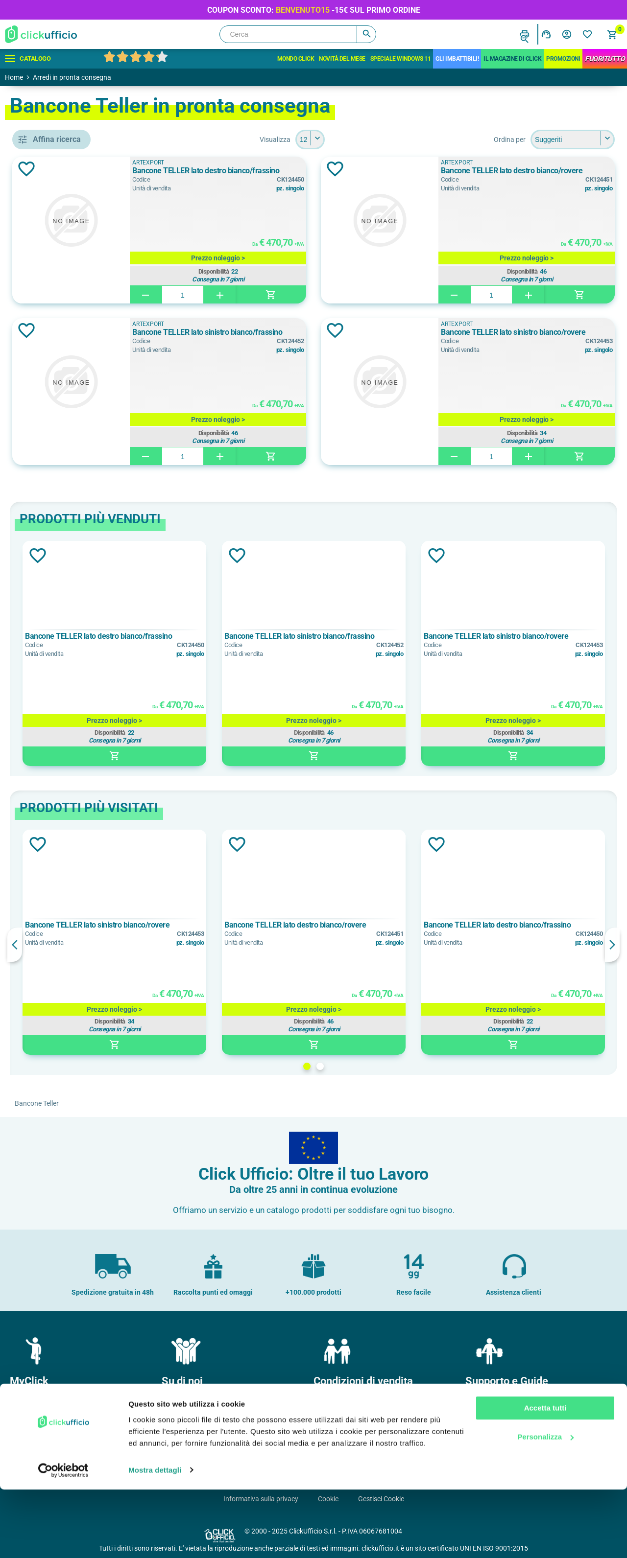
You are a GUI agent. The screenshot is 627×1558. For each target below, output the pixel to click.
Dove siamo (183, 1418)
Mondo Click (295, 58)
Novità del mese (342, 58)
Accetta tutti (545, 1477)
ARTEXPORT (62, 464)
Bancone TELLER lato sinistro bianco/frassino (294, 337)
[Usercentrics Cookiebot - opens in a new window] (63, 1539)
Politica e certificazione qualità (212, 1434)
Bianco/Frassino (69, 525)
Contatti (481, 1402)
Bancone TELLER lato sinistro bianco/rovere (531, 337)
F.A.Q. (478, 1434)
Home (14, 77)
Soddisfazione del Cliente (203, 1449)
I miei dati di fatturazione (51, 1449)
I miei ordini (31, 1418)
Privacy (480, 1418)
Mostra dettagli (154, 1539)
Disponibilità (305, 270)
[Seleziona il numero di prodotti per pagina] (381, 139)
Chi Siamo (181, 1402)
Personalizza (545, 1505)
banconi (55, 403)
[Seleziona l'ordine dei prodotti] (573, 139)
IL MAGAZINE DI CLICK (512, 58)
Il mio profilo (32, 1402)
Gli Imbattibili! (457, 58)
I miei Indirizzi (34, 1434)
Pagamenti (334, 1418)
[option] (233, 653)
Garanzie (331, 1449)
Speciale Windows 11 (400, 58)
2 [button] (391, 1066)
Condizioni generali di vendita (361, 1402)
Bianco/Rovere (66, 547)
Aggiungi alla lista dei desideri (168, 169)
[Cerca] (297, 34)
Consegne (332, 1434)
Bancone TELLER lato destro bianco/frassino (292, 175)
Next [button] (612, 945)
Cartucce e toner (494, 1449)
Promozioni (563, 58)
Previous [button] (156, 945)
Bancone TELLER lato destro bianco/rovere (530, 175)
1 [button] (378, 1066)
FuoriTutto (605, 59)
